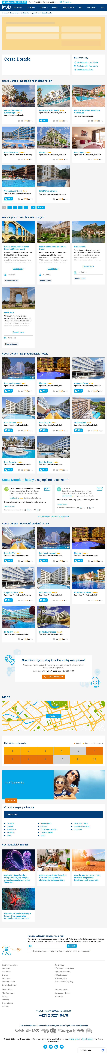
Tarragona (10, 832)
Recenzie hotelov (68, 7)
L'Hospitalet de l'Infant (48, 829)
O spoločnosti (7, 1003)
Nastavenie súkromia (62, 993)
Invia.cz (71, 1039)
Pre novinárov (7, 990)
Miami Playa (11, 829)
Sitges (42, 835)
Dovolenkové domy (9, 985)
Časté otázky (59, 965)
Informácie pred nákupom (64, 968)
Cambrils (43, 826)
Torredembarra (45, 823)
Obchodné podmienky (63, 972)
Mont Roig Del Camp (81, 826)
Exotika (5, 975)
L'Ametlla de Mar (46, 832)
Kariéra (4, 996)
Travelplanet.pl (87, 1039)
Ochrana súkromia (61, 990)
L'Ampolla (10, 823)
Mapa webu (59, 996)
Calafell (10, 826)
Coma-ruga (78, 829)
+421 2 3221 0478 (53, 1015)
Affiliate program (8, 993)
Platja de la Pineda (81, 823)
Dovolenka (14, 13)
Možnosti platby (61, 978)
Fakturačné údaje (61, 975)
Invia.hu (77, 1039)
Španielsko (35, 13)
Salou (9, 835)
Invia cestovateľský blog (64, 982)
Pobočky (5, 1000)
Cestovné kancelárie (9, 965)
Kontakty (5, 1006)
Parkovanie (6, 978)
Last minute (6, 972)
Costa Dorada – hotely (18, 480)
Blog (80, 7)
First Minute (24, 13)
